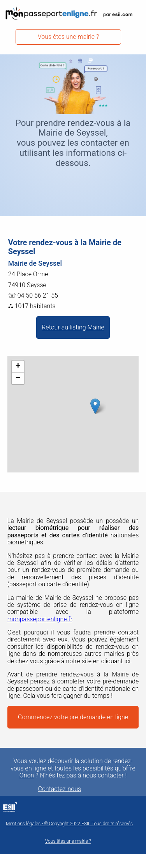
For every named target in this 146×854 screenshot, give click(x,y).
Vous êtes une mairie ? (68, 36)
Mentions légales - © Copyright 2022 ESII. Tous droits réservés (69, 823)
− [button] (18, 378)
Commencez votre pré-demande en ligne (73, 717)
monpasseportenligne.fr (39, 619)
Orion (26, 775)
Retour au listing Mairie (73, 327)
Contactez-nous (59, 789)
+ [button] (18, 366)
